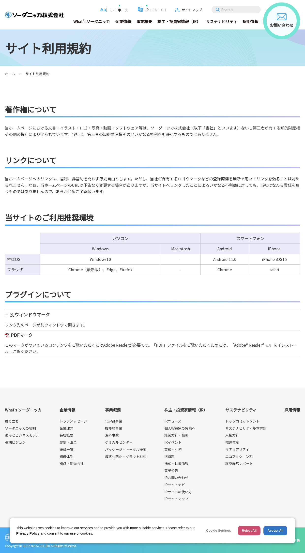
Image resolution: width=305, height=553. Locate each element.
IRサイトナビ (174, 484)
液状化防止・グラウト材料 (125, 456)
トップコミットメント (242, 421)
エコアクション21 (239, 456)
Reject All (249, 530)
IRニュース (172, 421)
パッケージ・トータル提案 (125, 449)
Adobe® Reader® (249, 345)
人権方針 (232, 435)
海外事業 (112, 435)
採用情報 (250, 21)
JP (147, 9)
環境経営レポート (239, 463)
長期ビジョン (15, 442)
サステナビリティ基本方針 (245, 428)
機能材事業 (113, 428)
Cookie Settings (218, 530)
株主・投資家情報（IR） (178, 21)
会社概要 (66, 435)
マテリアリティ (237, 449)
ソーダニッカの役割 (20, 428)
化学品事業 (113, 421)
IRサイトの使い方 (178, 491)
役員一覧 (66, 449)
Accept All (275, 530)
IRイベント (173, 442)
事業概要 (144, 21)
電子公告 (171, 470)
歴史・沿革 (68, 442)
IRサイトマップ (176, 498)
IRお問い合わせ (176, 477)
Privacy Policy (28, 533)
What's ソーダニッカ (91, 21)
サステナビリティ (221, 21)
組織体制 (66, 456)
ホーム (10, 73)
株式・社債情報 (176, 463)
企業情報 (123, 21)
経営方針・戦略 (176, 435)
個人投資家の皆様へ (179, 428)
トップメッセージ (73, 421)
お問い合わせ (281, 20)
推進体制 (232, 442)
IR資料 (169, 456)
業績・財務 (173, 449)
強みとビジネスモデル (22, 435)
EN (154, 9)
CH (163, 9)
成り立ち (12, 421)
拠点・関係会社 (72, 463)
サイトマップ (192, 9)
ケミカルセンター (119, 442)
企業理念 (66, 428)
